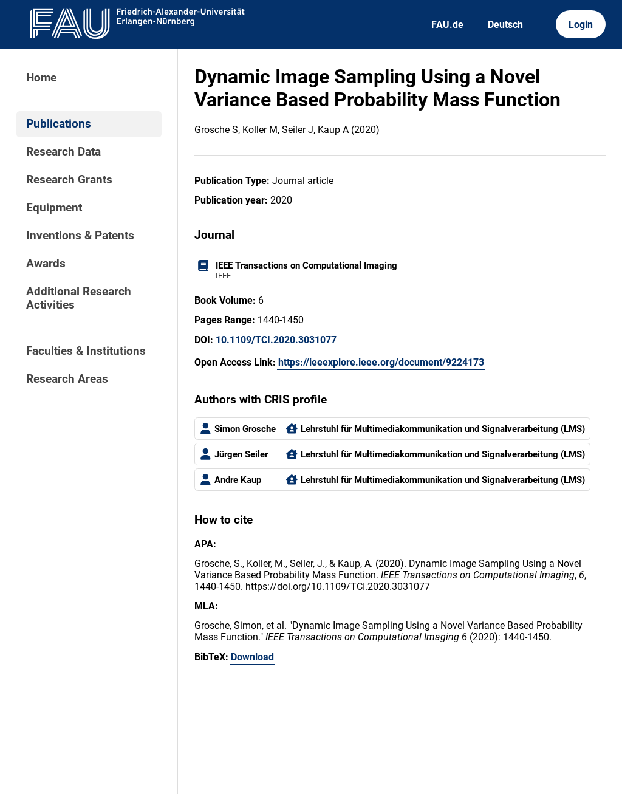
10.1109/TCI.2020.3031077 (276, 340)
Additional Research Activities (78, 298)
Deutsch (505, 24)
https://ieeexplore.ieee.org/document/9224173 (381, 362)
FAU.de (447, 24)
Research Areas (67, 379)
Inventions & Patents (80, 235)
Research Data (63, 152)
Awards (46, 263)
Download (252, 657)
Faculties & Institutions (86, 351)
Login (581, 24)
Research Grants (69, 180)
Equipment (54, 207)
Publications (58, 124)
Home (41, 77)
